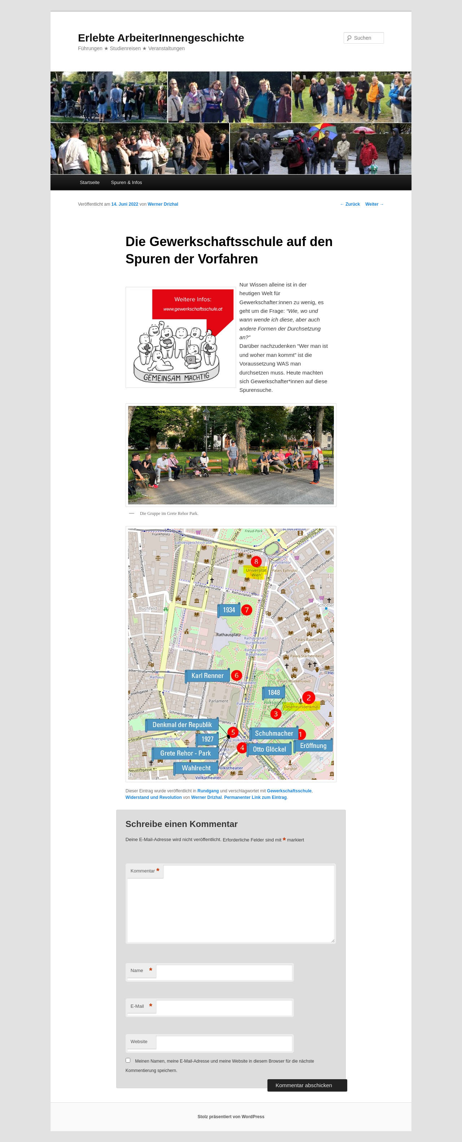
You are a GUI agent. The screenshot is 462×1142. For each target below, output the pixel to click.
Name (141, 971)
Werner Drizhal (163, 204)
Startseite (90, 182)
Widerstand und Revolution (154, 797)
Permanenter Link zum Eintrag (255, 797)
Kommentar (145, 871)
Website (139, 1041)
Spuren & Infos (126, 182)
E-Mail (141, 1006)
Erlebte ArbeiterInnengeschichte (161, 38)
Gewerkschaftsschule (289, 790)
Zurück (350, 204)
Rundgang (208, 790)
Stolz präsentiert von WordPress (230, 1116)
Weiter (374, 204)
